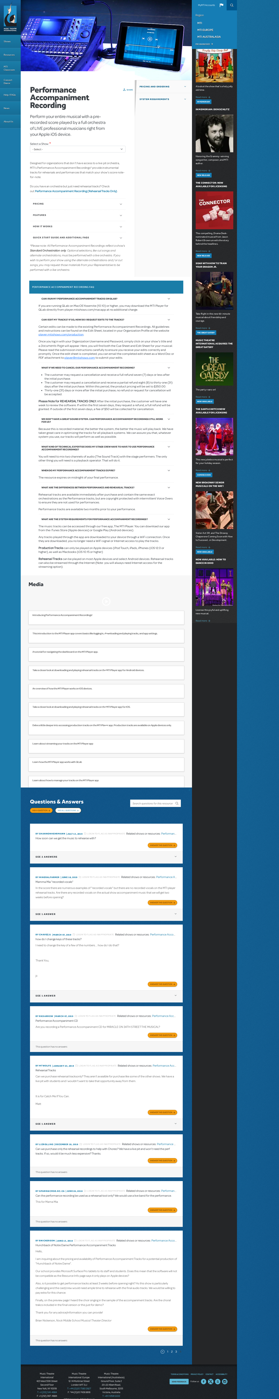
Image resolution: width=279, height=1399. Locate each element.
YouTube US (217, 1375)
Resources (9, 54)
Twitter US (210, 1375)
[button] (221, 5)
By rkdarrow (44, 1012)
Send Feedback (179, 1375)
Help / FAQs (10, 94)
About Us (8, 121)
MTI (199, 23)
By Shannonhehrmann (50, 831)
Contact (209, 1368)
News (6, 108)
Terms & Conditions (179, 1368)
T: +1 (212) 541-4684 (47, 1386)
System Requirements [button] (154, 99)
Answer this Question (161, 842)
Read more (203, 96)
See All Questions (67, 810)
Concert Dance (8, 81)
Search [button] (232, 5)
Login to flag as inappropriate (106, 831)
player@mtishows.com (79, 358)
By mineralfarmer (48, 874)
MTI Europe (205, 30)
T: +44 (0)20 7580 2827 (79, 1382)
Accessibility (221, 1368)
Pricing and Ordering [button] (155, 86)
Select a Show (39, 144)
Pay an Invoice (203, 44)
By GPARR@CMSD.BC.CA (50, 1185)
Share (130, 89)
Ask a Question (39, 810)
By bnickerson (45, 1235)
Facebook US (203, 1375)
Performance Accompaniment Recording (175, 931)
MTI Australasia (209, 37)
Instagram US (225, 1375)
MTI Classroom (9, 68)
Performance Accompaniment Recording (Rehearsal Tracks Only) (76, 191)
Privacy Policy (197, 1368)
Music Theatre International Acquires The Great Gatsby (214, 344)
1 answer (46, 910)
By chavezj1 (43, 931)
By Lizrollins (44, 1139)
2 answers (47, 853)
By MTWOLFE (43, 1061)
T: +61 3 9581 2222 (111, 1389)
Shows (7, 41)
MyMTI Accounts (206, 5)
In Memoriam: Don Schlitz (212, 109)
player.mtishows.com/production (61, 334)
